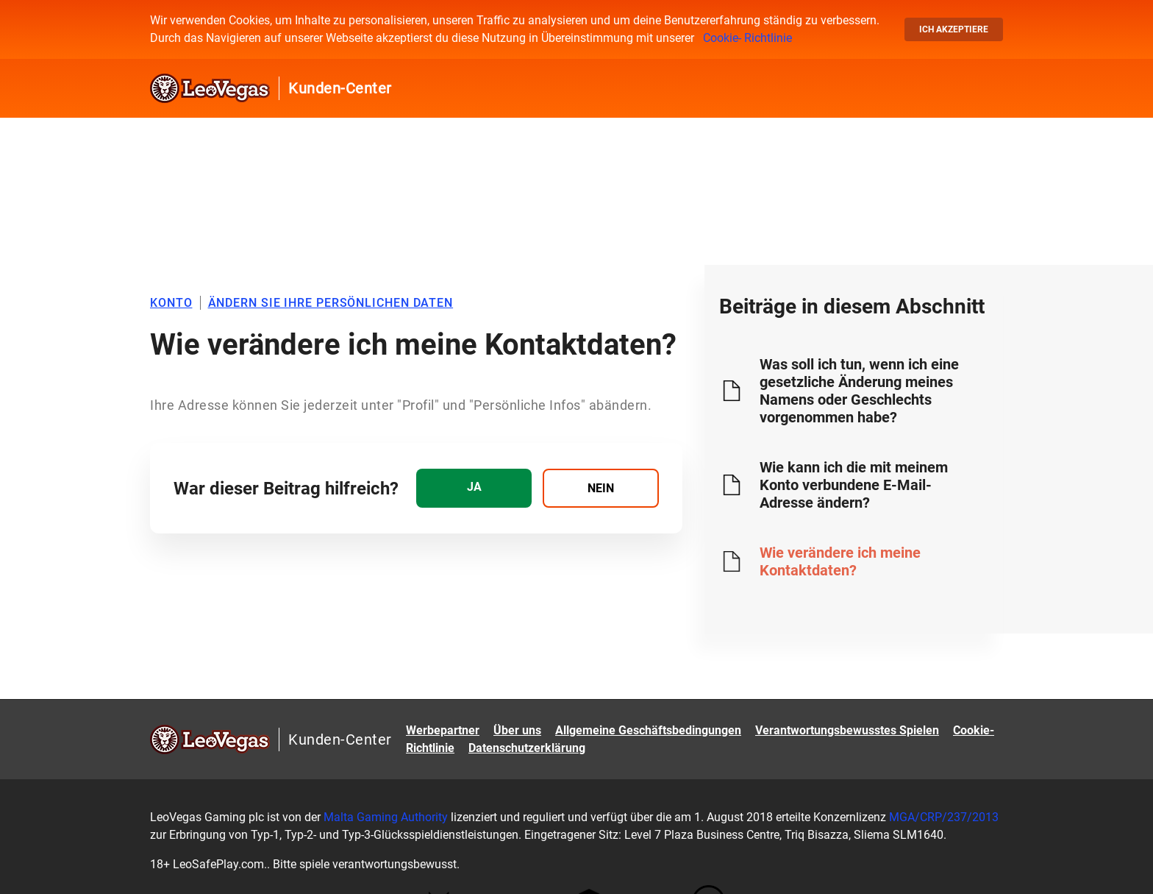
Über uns (517, 730)
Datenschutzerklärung (526, 748)
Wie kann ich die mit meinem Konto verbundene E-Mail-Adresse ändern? (854, 484)
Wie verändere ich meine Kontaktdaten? (840, 561)
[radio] (474, 488)
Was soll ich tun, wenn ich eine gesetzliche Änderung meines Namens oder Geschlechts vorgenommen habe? (859, 390)
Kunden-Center (340, 88)
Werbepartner (442, 730)
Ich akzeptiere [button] (953, 29)
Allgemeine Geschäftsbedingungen (648, 730)
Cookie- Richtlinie (747, 38)
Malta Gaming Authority (386, 817)
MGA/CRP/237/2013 (942, 817)
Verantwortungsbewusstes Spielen (847, 730)
